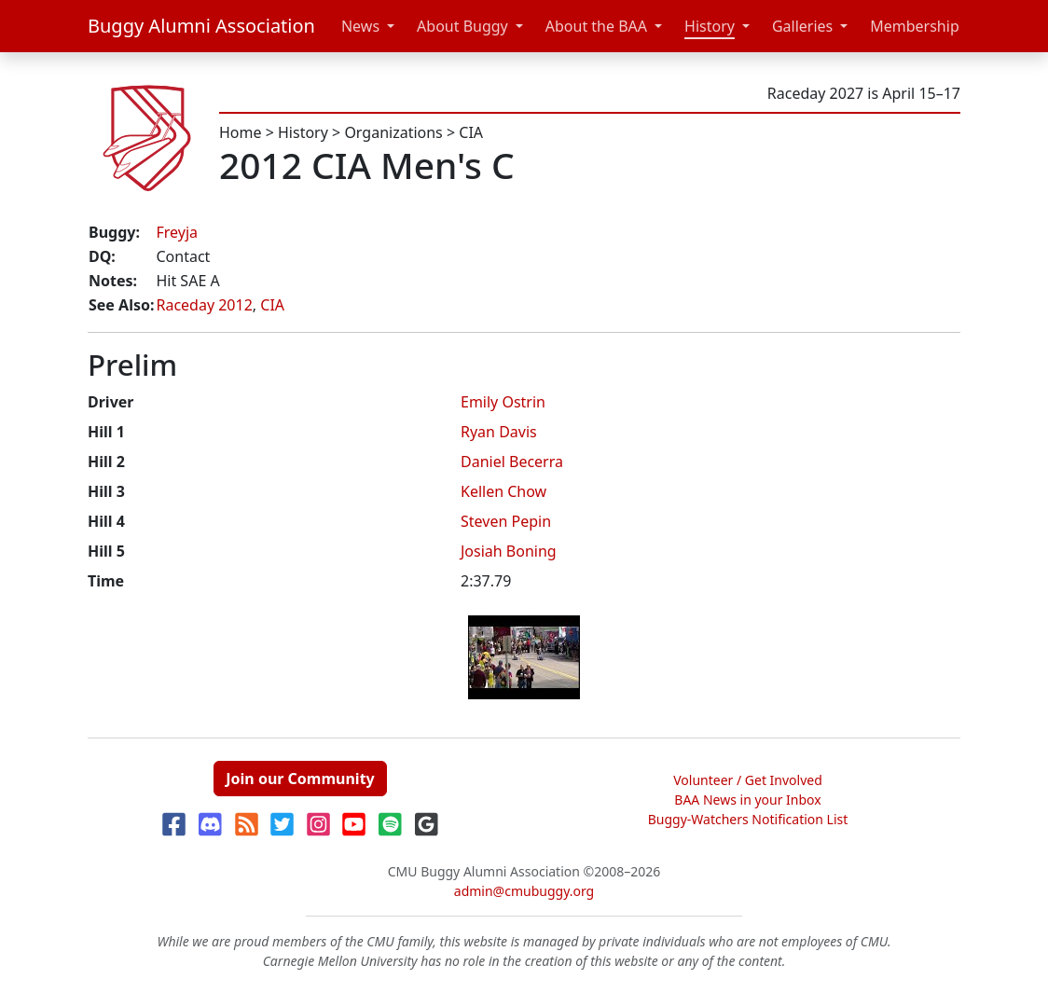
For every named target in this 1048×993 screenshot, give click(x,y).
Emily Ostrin (503, 402)
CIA (471, 132)
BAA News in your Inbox (747, 799)
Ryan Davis (499, 431)
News (360, 26)
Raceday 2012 (204, 305)
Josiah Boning (509, 551)
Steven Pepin (506, 521)
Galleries (802, 26)
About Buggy (462, 26)
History (709, 26)
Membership (914, 26)
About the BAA (596, 26)
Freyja (177, 232)
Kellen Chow (503, 491)
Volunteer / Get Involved (747, 780)
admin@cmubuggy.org (524, 891)
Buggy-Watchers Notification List (748, 819)
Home (240, 132)
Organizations (393, 132)
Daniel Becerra (512, 461)
